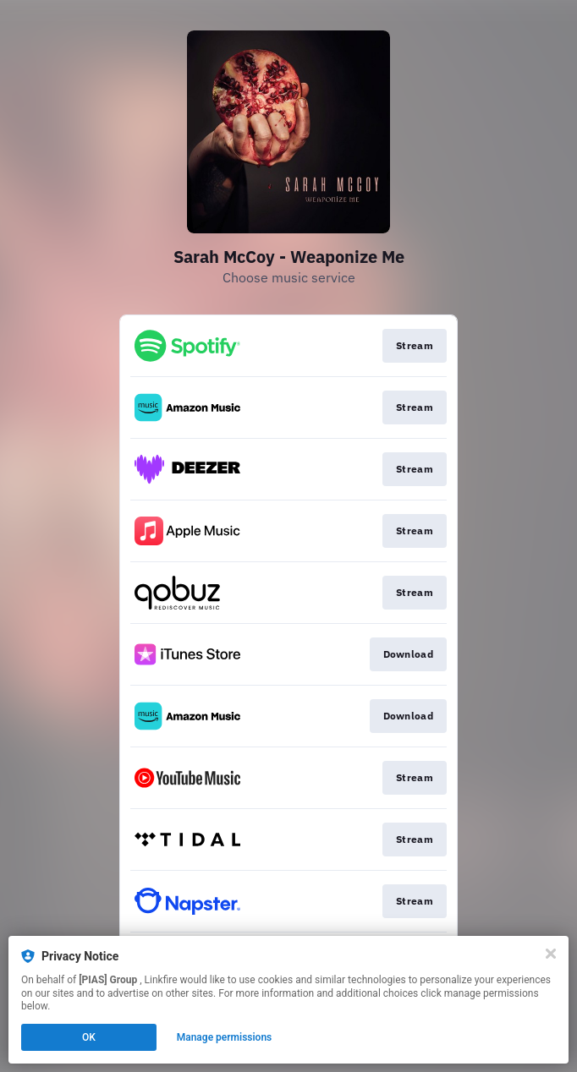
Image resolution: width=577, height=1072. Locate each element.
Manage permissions (224, 1037)
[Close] (550, 953)
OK (89, 1037)
